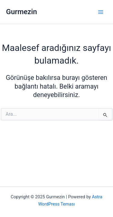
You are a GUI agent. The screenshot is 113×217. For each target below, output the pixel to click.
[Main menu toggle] (100, 12)
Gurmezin (21, 12)
